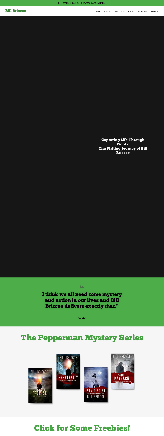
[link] (15, 11)
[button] (155, 11)
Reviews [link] (142, 11)
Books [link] (107, 11)
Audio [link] (131, 11)
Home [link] (98, 11)
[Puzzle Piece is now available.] (82, 3)
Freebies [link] (120, 11)
